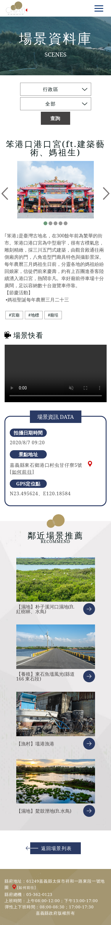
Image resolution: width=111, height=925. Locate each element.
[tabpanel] (55, 189)
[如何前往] (22, 471)
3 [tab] (55, 223)
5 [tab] (65, 223)
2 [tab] (50, 223)
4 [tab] (60, 223)
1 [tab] (45, 223)
